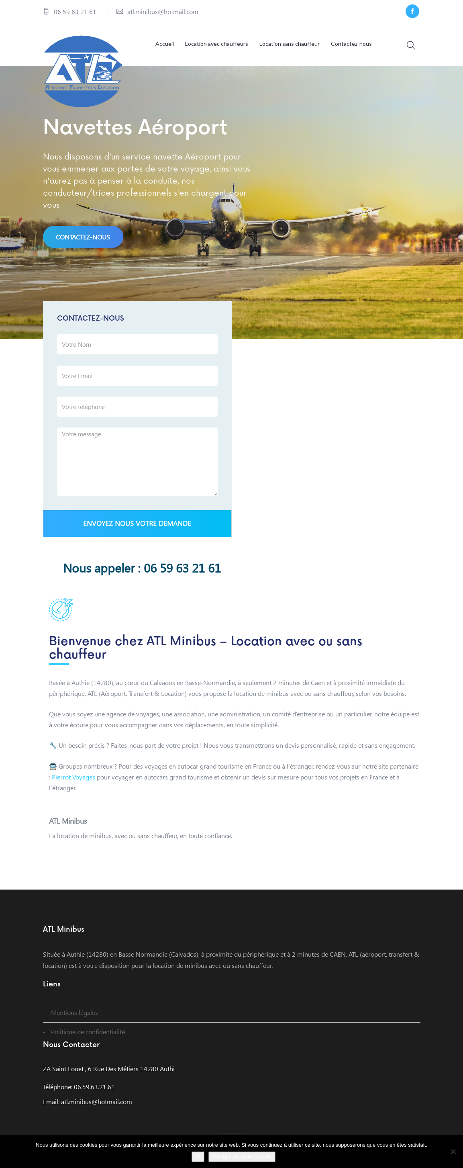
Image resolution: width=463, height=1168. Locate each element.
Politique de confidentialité (88, 1031)
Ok (198, 1157)
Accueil (164, 43)
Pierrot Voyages (73, 777)
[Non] (453, 1152)
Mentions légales (74, 1012)
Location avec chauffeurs (216, 43)
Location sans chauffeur (289, 43)
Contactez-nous (351, 43)
